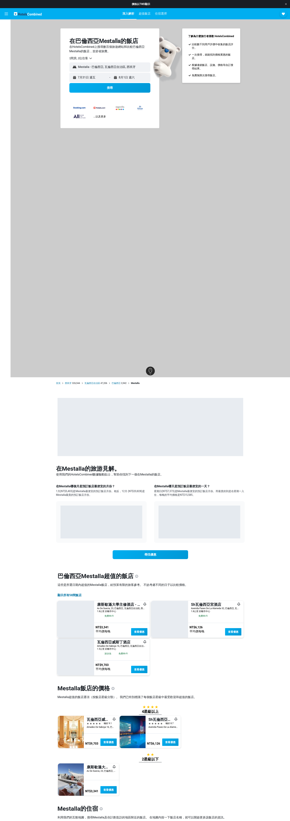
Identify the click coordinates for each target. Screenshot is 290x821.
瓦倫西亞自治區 (93, 383)
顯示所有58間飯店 (71, 595)
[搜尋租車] (6, 40)
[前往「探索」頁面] (6, 56)
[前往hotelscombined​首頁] (27, 14)
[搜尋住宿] (6, 33)
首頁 (59, 383)
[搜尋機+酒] (6, 48)
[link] (151, 554)
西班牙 (69, 383)
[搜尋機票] (6, 25)
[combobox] (82, 58)
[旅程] (6, 66)
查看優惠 (140, 631)
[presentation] (137, 576)
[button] (286, 4)
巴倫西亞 (117, 383)
